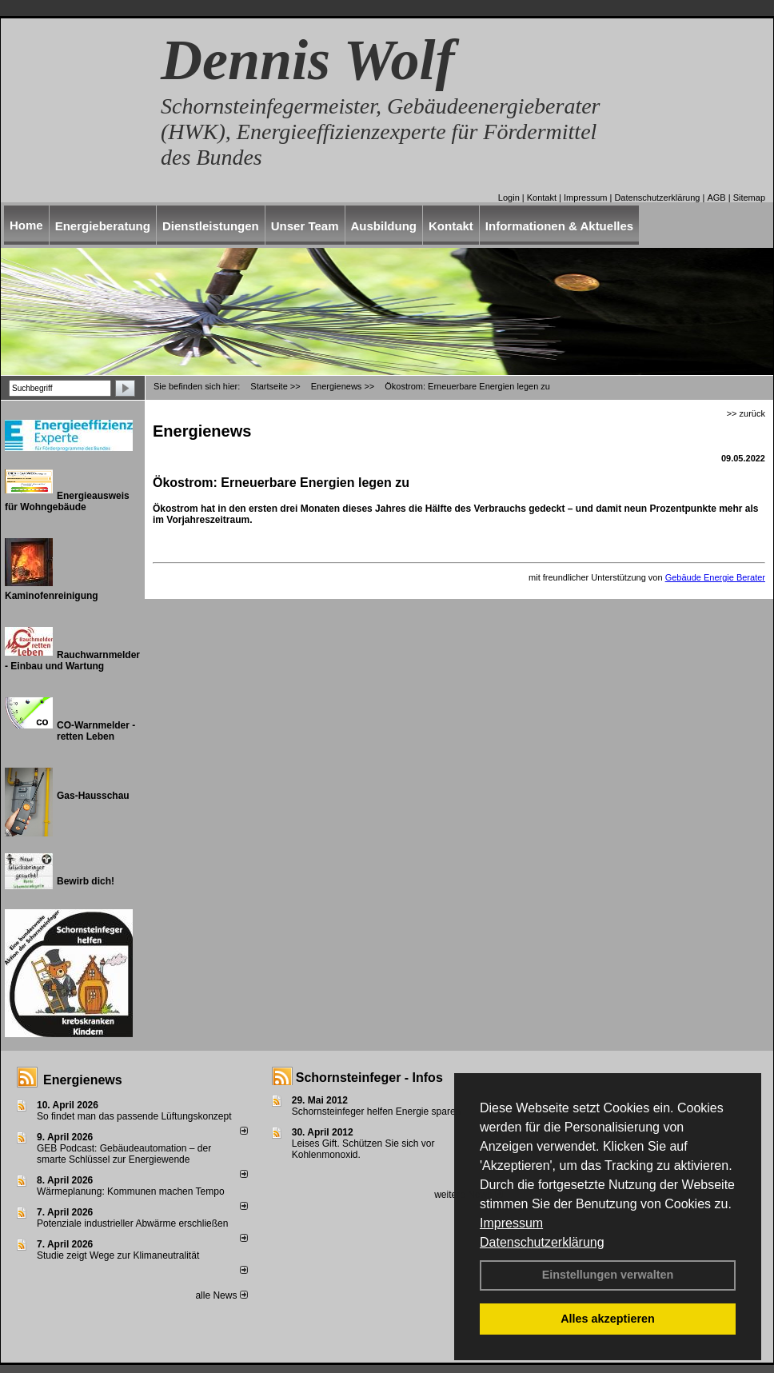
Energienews (82, 1080)
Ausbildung (384, 226)
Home (26, 225)
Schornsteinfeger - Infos (369, 1077)
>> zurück (746, 413)
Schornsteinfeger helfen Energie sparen (376, 1111)
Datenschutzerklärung (542, 1242)
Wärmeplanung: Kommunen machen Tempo (131, 1191)
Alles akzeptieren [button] (608, 1318)
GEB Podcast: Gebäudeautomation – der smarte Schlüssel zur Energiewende (124, 1154)
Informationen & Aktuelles (559, 226)
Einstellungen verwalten (608, 1274)
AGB (716, 197)
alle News (221, 1295)
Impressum (511, 1223)
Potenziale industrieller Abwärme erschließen (132, 1223)
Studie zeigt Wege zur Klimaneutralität (118, 1255)
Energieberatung (102, 226)
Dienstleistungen (210, 226)
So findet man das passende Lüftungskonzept (134, 1116)
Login (509, 197)
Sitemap (749, 197)
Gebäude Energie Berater (715, 577)
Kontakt (542, 197)
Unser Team (305, 226)
